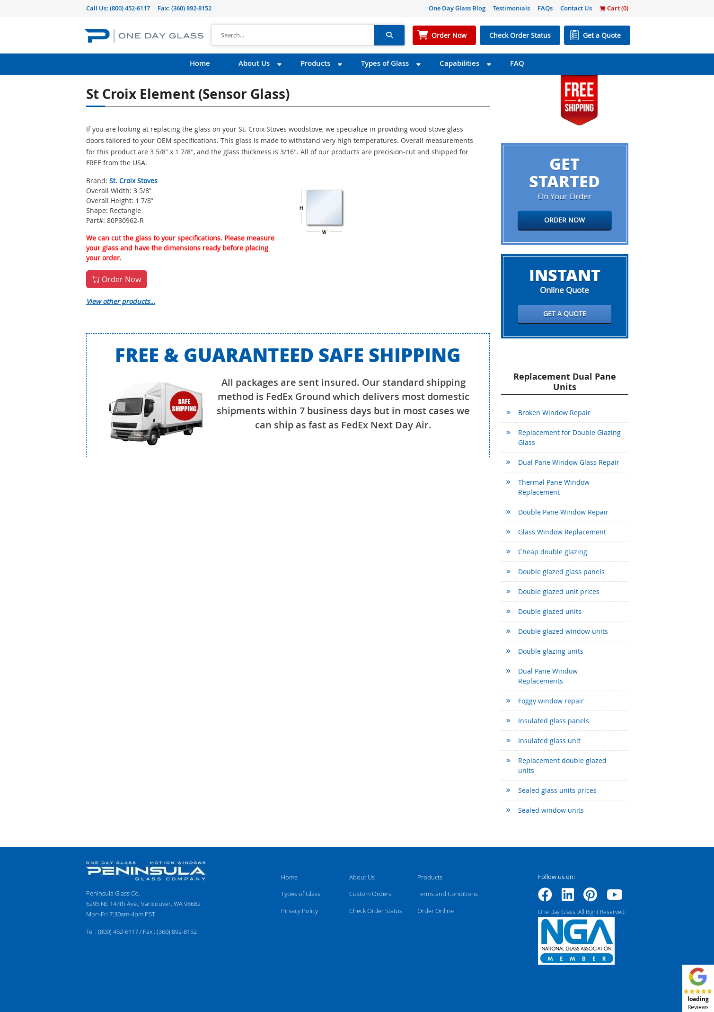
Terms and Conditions (447, 893)
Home (200, 63)
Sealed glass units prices (557, 790)
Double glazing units (550, 651)
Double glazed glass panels (561, 571)
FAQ (517, 63)
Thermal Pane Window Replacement (554, 487)
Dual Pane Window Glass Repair (568, 462)
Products (315, 63)
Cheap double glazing (552, 551)
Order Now (449, 35)
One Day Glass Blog (457, 8)
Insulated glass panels (553, 720)
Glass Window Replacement (562, 531)
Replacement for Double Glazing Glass (569, 437)
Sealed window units (551, 810)
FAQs (545, 8)
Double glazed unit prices (558, 591)
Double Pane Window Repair (563, 511)
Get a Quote (602, 35)
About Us (254, 63)
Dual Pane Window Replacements (548, 675)
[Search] (293, 35)
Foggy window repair (551, 700)
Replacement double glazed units (562, 765)
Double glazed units (550, 611)
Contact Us (576, 8)
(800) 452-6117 (130, 8)
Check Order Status (520, 35)
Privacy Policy (299, 910)
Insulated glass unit (549, 740)
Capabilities (459, 63)
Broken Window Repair (554, 412)
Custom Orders (370, 893)
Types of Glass (385, 63)
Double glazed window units (563, 631)
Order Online (435, 910)
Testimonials (511, 8)
